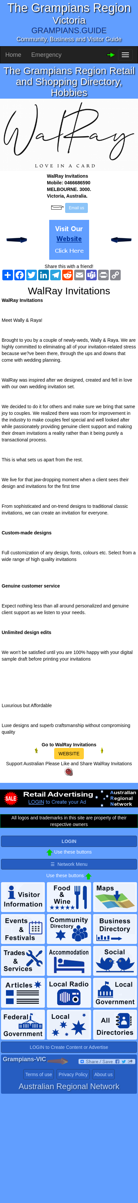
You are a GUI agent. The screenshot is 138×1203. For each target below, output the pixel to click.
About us (103, 1074)
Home (13, 54)
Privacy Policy (73, 1074)
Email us (76, 208)
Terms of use (38, 1074)
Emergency (46, 54)
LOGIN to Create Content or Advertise (69, 1047)
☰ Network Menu (69, 864)
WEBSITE (69, 753)
